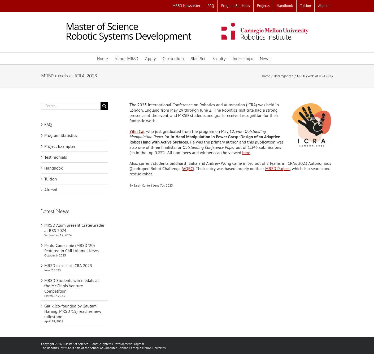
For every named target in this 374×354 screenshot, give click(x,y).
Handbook (53, 168)
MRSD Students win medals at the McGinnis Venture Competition (71, 286)
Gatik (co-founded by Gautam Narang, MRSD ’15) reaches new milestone (72, 311)
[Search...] (71, 106)
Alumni (50, 189)
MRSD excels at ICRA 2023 (68, 265)
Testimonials (55, 157)
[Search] (104, 106)
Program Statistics (60, 135)
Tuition (50, 179)
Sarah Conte (141, 185)
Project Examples (59, 146)
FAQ (48, 124)
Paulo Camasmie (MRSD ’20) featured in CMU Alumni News (71, 248)
